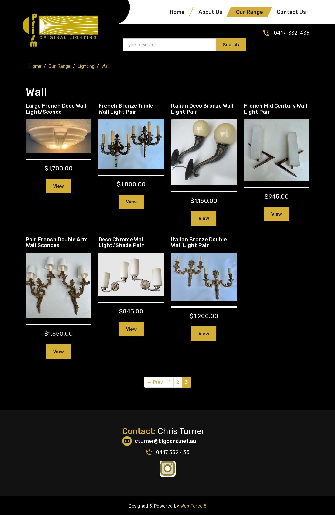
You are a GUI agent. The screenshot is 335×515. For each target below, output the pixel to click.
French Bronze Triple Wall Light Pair (125, 108)
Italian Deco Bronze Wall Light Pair (202, 108)
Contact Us (291, 12)
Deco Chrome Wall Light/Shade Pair (121, 242)
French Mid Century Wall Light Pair (275, 108)
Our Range (249, 12)
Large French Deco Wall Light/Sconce (56, 108)
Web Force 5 (193, 505)
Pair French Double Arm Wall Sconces (57, 242)
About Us (210, 12)
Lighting (86, 66)
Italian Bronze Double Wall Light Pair (199, 242)
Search (231, 44)
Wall (106, 66)
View (58, 186)
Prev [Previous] (155, 382)
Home (177, 12)
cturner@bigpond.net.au (167, 440)
